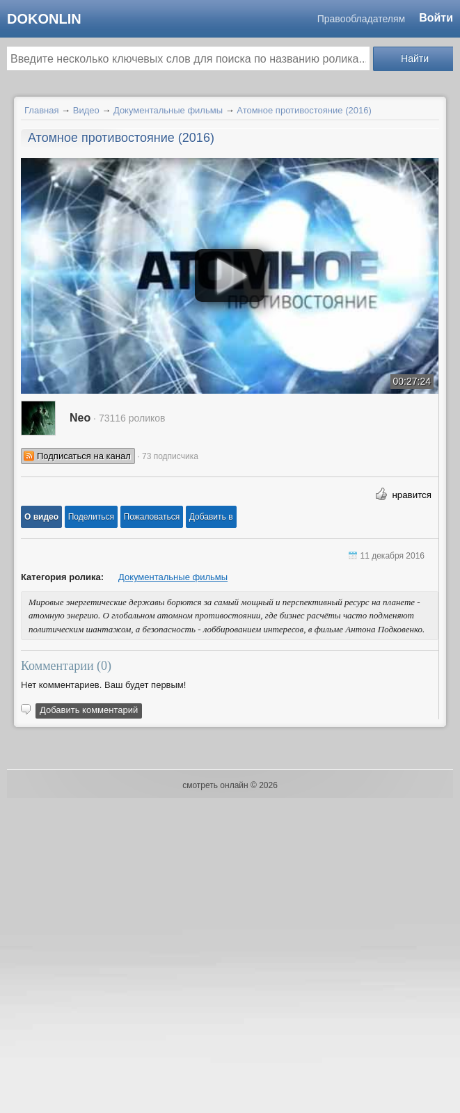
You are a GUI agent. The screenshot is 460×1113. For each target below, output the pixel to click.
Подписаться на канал (84, 456)
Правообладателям (361, 18)
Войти (436, 18)
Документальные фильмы (168, 110)
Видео (86, 110)
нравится (411, 495)
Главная (41, 110)
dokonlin (44, 18)
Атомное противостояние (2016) (304, 110)
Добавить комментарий (89, 710)
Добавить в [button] (211, 517)
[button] (41, 517)
